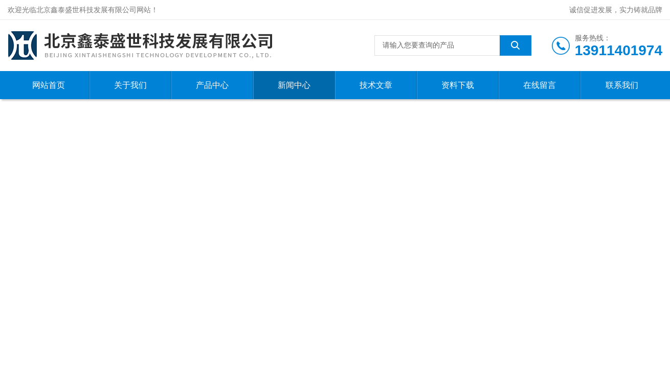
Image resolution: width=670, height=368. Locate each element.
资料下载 (457, 85)
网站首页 (48, 85)
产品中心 (212, 85)
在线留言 (539, 85)
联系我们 (622, 85)
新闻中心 (294, 85)
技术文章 (376, 85)
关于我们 (130, 85)
